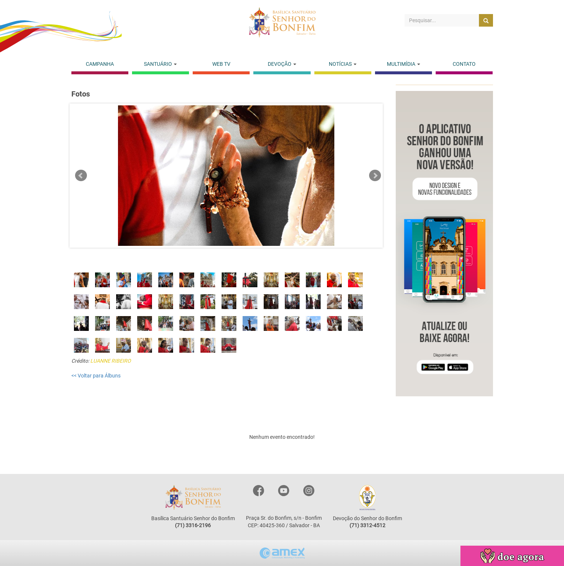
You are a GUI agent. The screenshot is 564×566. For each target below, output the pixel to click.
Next (375, 176)
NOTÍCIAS (343, 64)
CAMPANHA (100, 64)
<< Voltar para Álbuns (96, 376)
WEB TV (221, 64)
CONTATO (464, 64)
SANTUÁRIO (160, 64)
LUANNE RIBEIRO (110, 361)
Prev (81, 176)
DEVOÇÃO (282, 64)
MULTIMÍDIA (403, 64)
